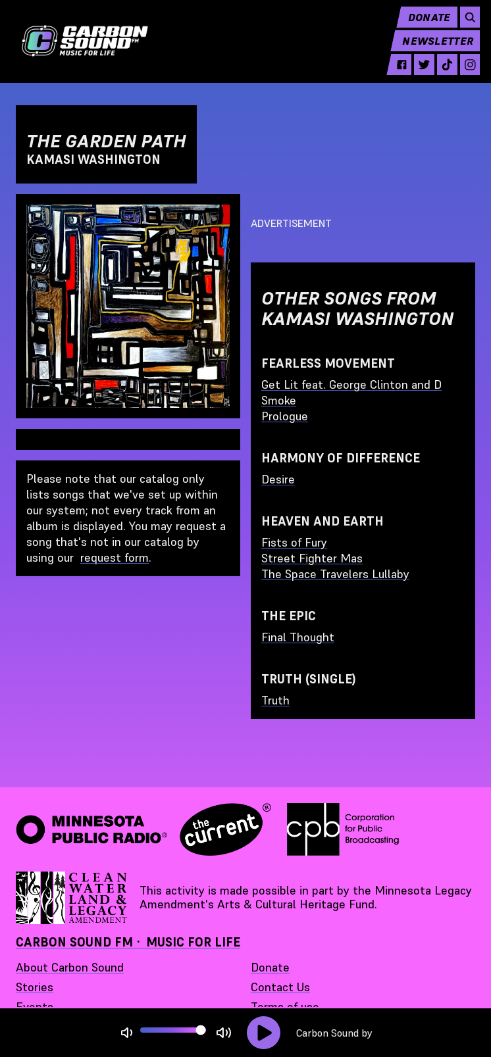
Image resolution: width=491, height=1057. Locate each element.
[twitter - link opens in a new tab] (419, 73)
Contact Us (280, 987)
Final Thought (297, 637)
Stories (34, 987)
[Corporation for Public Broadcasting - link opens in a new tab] (343, 829)
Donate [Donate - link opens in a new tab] (270, 967)
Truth (275, 700)
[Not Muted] (126, 1033)
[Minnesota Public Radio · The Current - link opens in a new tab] (143, 829)
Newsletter (433, 50)
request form (114, 557)
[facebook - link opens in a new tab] (396, 73)
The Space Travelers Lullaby (335, 573)
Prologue (284, 416)
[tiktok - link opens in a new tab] (442, 73)
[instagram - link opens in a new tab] (465, 73)
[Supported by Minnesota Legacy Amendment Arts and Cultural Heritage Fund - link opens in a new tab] (72, 898)
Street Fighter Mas (312, 558)
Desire (278, 479)
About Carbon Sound (70, 967)
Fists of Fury (294, 542)
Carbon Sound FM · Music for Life (128, 942)
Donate (424, 26)
